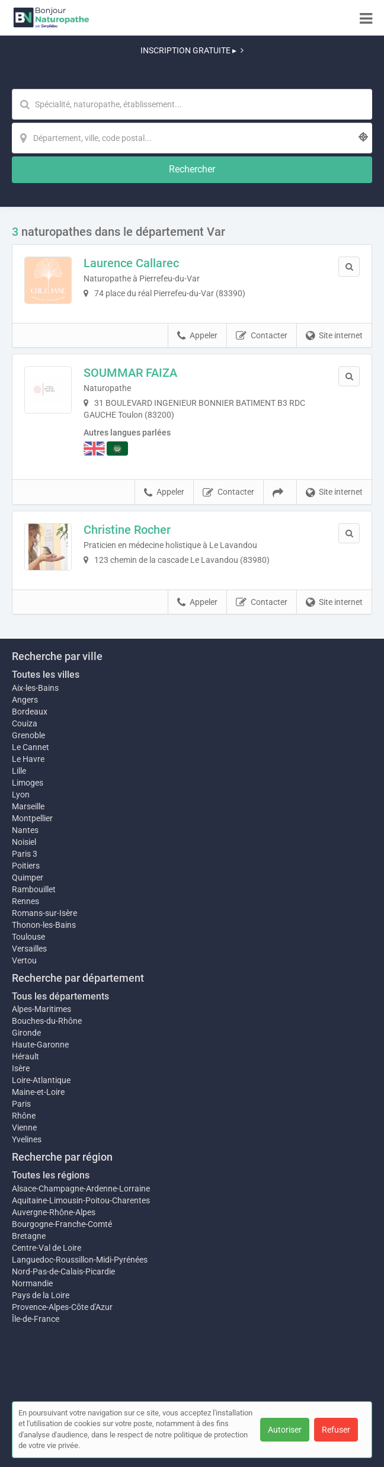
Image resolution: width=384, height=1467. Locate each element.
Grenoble (28, 735)
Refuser (336, 1429)
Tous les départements (60, 996)
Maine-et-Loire (38, 1092)
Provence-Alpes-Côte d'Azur (62, 1307)
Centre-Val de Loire (46, 1248)
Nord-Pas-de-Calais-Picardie (63, 1271)
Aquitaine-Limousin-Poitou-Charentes (81, 1200)
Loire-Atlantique (41, 1080)
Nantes (25, 830)
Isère (21, 1068)
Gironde (26, 1032)
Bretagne (29, 1236)
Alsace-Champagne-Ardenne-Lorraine (81, 1188)
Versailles (29, 948)
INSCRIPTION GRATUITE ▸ (192, 50)
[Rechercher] (192, 169)
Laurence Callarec (131, 263)
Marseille (28, 806)
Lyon (21, 794)
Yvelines (26, 1139)
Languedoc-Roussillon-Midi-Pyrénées (80, 1259)
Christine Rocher (127, 530)
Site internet (334, 336)
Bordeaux (29, 711)
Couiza (24, 723)
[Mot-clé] (192, 104)
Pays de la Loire (40, 1295)
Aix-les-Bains (35, 688)
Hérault (25, 1056)
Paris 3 (24, 854)
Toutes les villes (45, 674)
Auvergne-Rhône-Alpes (53, 1212)
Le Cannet (30, 747)
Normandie (32, 1283)
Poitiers (26, 865)
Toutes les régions (50, 1175)
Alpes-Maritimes (41, 1009)
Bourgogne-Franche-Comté (62, 1224)
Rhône (24, 1115)
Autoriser (285, 1429)
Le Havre (28, 759)
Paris (21, 1104)
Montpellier (32, 818)
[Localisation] (192, 138)
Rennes (25, 901)
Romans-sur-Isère (44, 913)
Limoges (27, 782)
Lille (19, 771)
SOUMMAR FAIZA (130, 373)
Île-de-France (35, 1319)
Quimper (27, 877)
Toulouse (28, 936)
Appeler (197, 336)
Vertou (24, 960)
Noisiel (24, 842)
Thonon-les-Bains (44, 925)
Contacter (261, 336)
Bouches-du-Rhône (47, 1021)
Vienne (24, 1127)
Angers (25, 699)
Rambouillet (34, 889)
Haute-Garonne (40, 1044)
